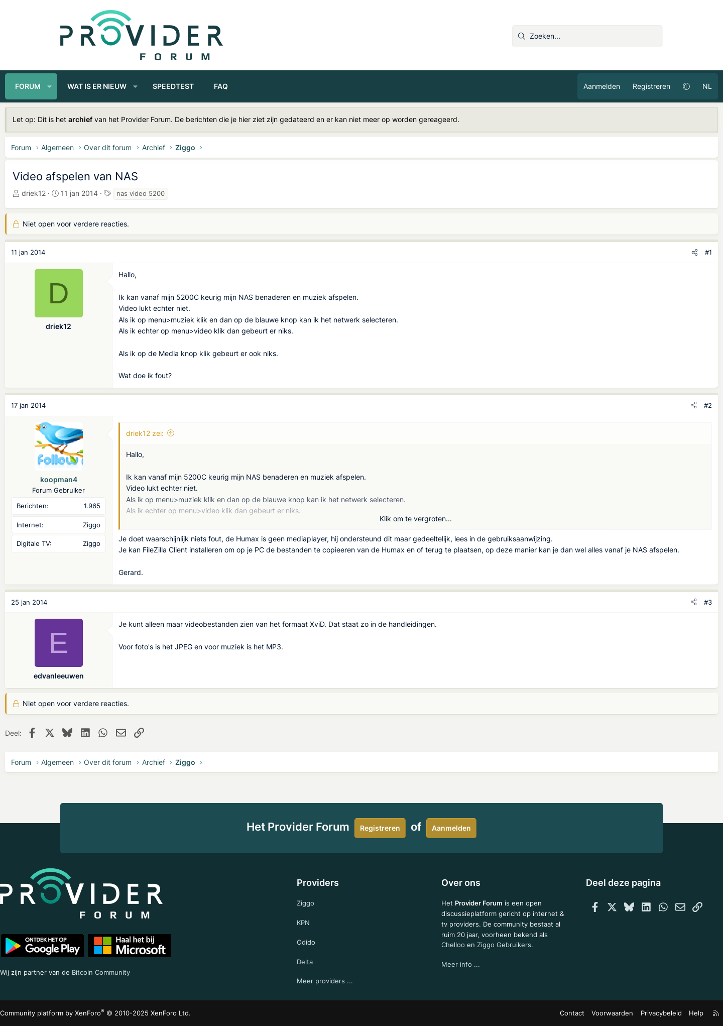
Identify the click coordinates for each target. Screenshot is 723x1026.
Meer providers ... (338, 980)
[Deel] (639, 252)
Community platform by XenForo (145, 1013)
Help (637, 1013)
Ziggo (318, 899)
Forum (83, 86)
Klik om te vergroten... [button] (416, 518)
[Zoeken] (587, 36)
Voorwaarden (559, 1013)
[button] (104, 86)
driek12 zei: (200, 433)
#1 (653, 252)
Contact (522, 1013)
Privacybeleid (604, 1013)
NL (652, 86)
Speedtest (228, 86)
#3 (653, 613)
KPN (316, 919)
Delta (317, 960)
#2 (653, 405)
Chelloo (441, 955)
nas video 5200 (196, 193)
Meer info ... (448, 975)
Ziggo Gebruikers (493, 955)
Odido (319, 940)
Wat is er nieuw (152, 86)
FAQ (276, 86)
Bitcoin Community (166, 970)
